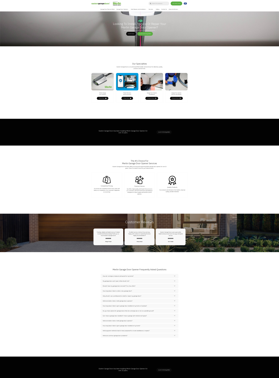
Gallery (157, 9)
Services (151, 9)
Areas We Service (173, 9)
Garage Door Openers (122, 9)
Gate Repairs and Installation (138, 9)
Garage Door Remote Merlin (107, 9)
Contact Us (164, 9)
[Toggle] (174, 276)
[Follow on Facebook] (185, 3)
